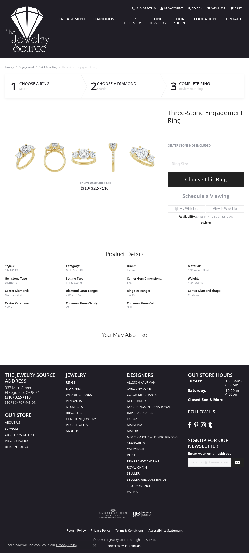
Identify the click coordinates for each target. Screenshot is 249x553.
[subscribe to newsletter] (237, 462)
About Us (12, 422)
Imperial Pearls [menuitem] (140, 413)
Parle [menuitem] (131, 455)
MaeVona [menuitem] (134, 425)
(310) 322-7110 (95, 188)
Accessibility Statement (165, 530)
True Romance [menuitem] (139, 485)
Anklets (72, 431)
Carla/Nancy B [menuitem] (139, 388)
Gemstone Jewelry (81, 419)
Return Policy (16, 447)
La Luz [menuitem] (132, 419)
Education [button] (205, 19)
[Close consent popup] (94, 545)
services (11, 428)
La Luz (131, 270)
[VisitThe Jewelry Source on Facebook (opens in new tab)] (190, 425)
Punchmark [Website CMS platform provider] (133, 546)
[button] (171, 8)
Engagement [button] (72, 19)
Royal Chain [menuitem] (137, 467)
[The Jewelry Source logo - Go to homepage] (30, 29)
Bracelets (74, 413)
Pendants (74, 400)
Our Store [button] (180, 20)
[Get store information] (20, 402)
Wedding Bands (79, 394)
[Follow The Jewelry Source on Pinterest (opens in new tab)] (196, 425)
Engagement (26, 67)
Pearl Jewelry (77, 425)
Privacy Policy (17, 440)
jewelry (9, 67)
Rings (70, 382)
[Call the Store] (18, 397)
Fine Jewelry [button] (158, 20)
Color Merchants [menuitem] (142, 394)
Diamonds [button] (103, 19)
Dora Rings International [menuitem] (149, 406)
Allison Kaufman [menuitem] (141, 382)
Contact (232, 19)
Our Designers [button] (131, 20)
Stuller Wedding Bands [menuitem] (146, 479)
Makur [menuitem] (132, 431)
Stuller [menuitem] (133, 473)
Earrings (73, 388)
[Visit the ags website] (113, 514)
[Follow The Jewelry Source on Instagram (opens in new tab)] (203, 425)
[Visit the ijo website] (142, 514)
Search (24, 89)
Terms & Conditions (130, 530)
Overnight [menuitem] (136, 449)
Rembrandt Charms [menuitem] (143, 461)
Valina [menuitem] (132, 491)
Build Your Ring (48, 67)
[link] (144, 8)
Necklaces (74, 406)
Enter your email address (209, 453)
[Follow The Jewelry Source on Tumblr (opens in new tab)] (210, 425)
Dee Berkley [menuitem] (136, 400)
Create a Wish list (19, 434)
